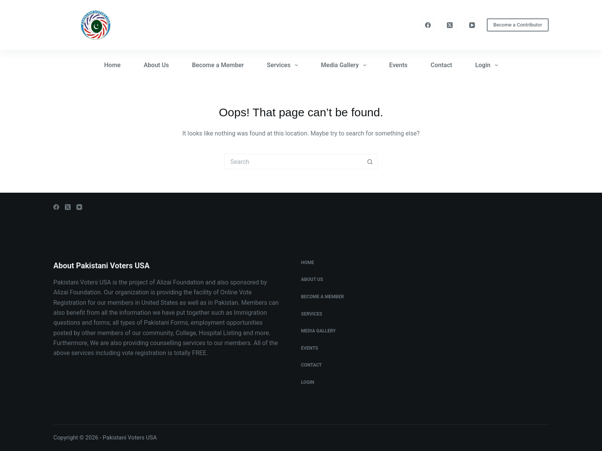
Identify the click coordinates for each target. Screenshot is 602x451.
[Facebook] (427, 25)
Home (112, 65)
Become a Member (218, 65)
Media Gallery (345, 65)
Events (398, 65)
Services (284, 65)
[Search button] (370, 161)
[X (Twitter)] (450, 25)
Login (488, 65)
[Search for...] (293, 161)
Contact (441, 65)
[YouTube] (472, 25)
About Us (156, 65)
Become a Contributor (517, 25)
